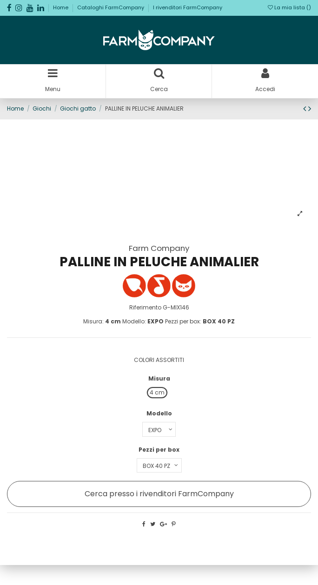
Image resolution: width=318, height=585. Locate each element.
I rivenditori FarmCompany (187, 7)
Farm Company (159, 248)
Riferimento (145, 307)
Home (61, 7)
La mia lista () (289, 7)
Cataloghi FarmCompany (111, 7)
